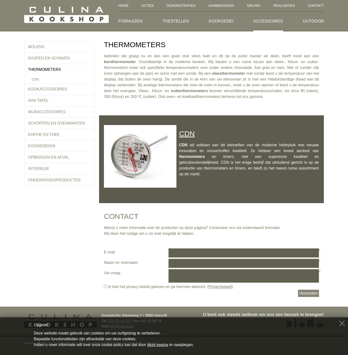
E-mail (109, 252)
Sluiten (342, 323)
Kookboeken (41, 146)
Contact (316, 5)
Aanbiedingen (221, 5)
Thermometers (44, 69)
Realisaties (284, 5)
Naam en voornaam (121, 262)
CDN (35, 79)
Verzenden (308, 293)
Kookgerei (221, 21)
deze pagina (157, 345)
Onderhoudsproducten (54, 180)
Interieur (38, 169)
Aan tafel (38, 100)
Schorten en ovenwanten (56, 123)
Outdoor (313, 21)
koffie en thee (44, 135)
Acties (147, 5)
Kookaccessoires (47, 89)
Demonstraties (181, 5)
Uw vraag (112, 273)
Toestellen (175, 21)
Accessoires (268, 21)
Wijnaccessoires (46, 112)
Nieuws (253, 5)
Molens (36, 47)
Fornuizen (130, 21)
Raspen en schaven (49, 58)
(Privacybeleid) (220, 287)
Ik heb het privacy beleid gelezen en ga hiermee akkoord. (168, 287)
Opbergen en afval (48, 157)
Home (123, 5)
